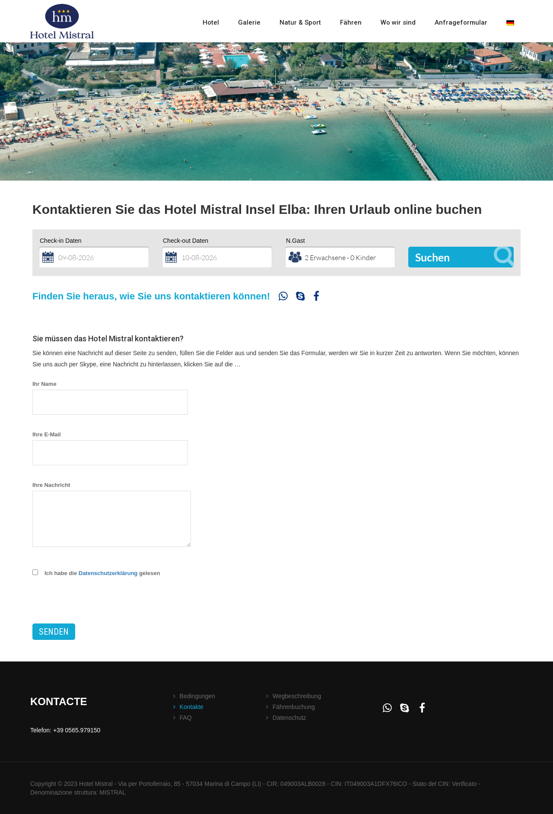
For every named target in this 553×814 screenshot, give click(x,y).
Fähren (351, 22)
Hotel (211, 22)
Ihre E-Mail (111, 443)
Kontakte (191, 706)
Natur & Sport (300, 22)
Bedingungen (198, 696)
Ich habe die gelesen (102, 573)
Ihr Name (111, 393)
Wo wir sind (398, 22)
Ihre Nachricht (111, 517)
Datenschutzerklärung (108, 573)
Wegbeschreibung (297, 696)
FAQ (186, 717)
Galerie (249, 22)
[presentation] (98, 606)
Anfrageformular (461, 22)
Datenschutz (289, 717)
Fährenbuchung (294, 706)
